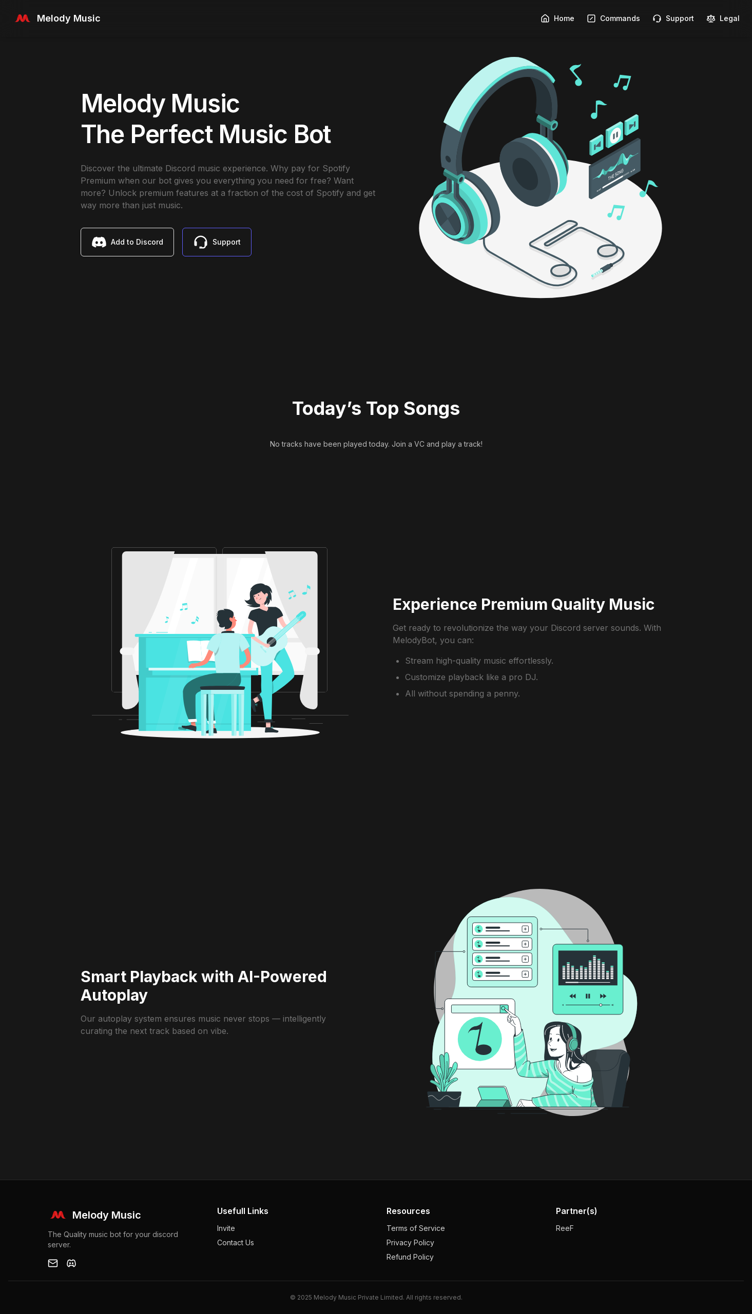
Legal (723, 18)
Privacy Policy (410, 1242)
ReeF (565, 1228)
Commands (613, 18)
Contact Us (235, 1242)
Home (557, 18)
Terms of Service (416, 1228)
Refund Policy (410, 1256)
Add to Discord (127, 242)
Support (673, 18)
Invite (226, 1228)
